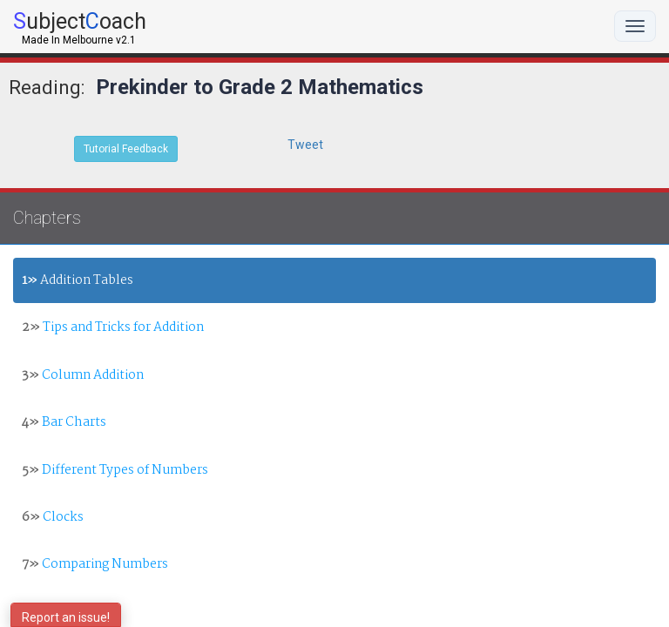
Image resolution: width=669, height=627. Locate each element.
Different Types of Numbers (115, 470)
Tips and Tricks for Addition (113, 327)
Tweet (305, 145)
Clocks (53, 517)
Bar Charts (64, 422)
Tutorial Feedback (126, 149)
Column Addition (83, 375)
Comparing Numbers (95, 564)
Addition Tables (77, 280)
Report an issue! (66, 617)
